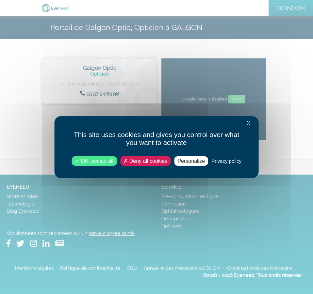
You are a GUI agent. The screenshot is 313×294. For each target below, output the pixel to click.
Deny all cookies (145, 160)
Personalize (191, 160)
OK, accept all (94, 160)
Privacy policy (226, 160)
